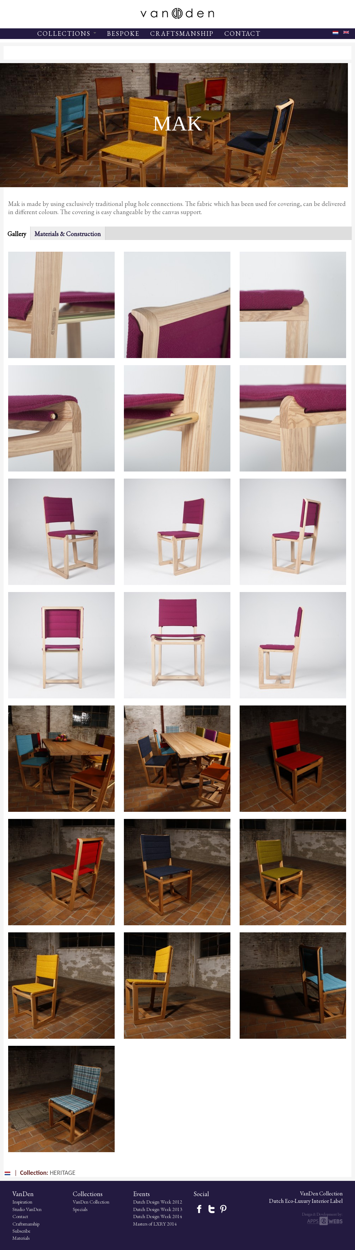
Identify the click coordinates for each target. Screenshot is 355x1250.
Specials (80, 1209)
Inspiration (22, 1202)
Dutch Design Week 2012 (157, 1202)
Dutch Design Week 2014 (157, 1216)
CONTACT (242, 33)
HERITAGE (62, 1173)
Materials (20, 1238)
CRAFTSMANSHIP (182, 33)
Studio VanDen (27, 1209)
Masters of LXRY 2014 (155, 1224)
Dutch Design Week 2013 (157, 1209)
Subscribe (21, 1231)
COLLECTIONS (66, 33)
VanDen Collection (91, 1202)
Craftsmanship (25, 1224)
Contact (20, 1216)
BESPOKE (123, 33)
